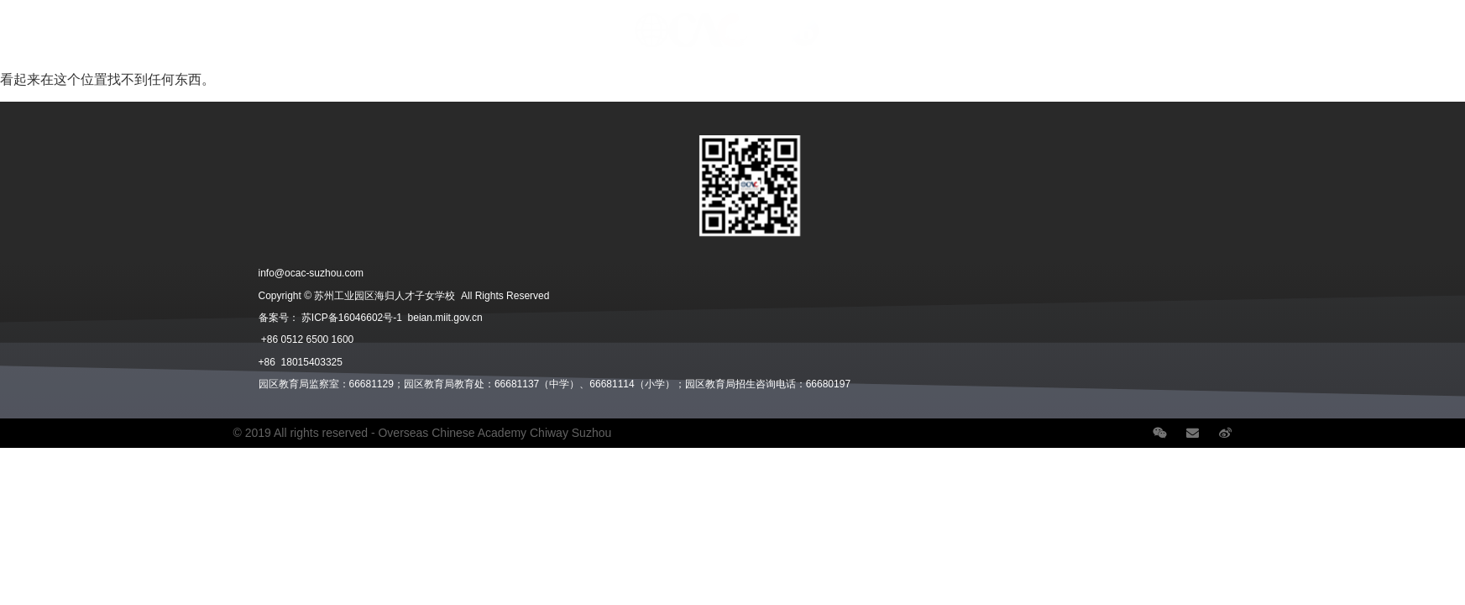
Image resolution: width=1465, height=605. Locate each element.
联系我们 (1294, 22)
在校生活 (312, 22)
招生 (235, 22)
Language (1382, 22)
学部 (170, 22)
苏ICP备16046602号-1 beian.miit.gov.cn (392, 318)
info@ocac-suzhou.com (311, 273)
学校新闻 (1213, 22)
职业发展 (1129, 22)
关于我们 (92, 22)
